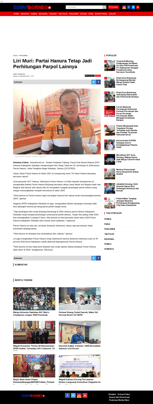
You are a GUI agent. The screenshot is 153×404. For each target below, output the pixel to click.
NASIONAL (43, 14)
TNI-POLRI (62, 14)
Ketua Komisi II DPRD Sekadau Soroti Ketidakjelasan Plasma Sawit (126, 144)
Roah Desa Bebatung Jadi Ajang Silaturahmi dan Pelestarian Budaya (127, 94)
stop (98, 75)
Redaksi (112, 394)
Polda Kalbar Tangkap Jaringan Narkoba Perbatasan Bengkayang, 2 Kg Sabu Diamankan (128, 202)
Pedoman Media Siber (119, 400)
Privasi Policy (124, 394)
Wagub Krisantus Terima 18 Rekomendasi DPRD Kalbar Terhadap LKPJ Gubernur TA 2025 (34, 348)
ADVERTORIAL (101, 14)
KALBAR (53, 14)
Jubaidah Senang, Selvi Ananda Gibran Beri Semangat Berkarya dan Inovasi (127, 187)
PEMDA (34, 14)
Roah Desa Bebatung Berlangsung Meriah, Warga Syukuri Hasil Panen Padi (126, 81)
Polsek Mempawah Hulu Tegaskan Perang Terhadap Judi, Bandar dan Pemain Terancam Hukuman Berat (127, 130)
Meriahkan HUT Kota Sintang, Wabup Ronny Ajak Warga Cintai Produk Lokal (128, 158)
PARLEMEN (74, 14)
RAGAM (83, 14)
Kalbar (107, 224)
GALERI (112, 14)
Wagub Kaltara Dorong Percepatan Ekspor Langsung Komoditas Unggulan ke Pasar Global (80, 382)
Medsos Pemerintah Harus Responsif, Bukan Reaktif (127, 172)
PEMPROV (109, 249)
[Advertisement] (76, 35)
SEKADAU (25, 14)
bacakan (90, 75)
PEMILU (108, 244)
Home (15, 55)
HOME (16, 14)
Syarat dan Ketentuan (119, 397)
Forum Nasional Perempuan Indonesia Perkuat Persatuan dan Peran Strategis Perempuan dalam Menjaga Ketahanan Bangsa (127, 113)
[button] (137, 13)
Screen (113, 7)
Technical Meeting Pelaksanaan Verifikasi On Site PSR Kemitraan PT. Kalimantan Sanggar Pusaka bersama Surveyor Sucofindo (127, 66)
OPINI (90, 14)
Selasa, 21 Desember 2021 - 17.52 (23, 76)
